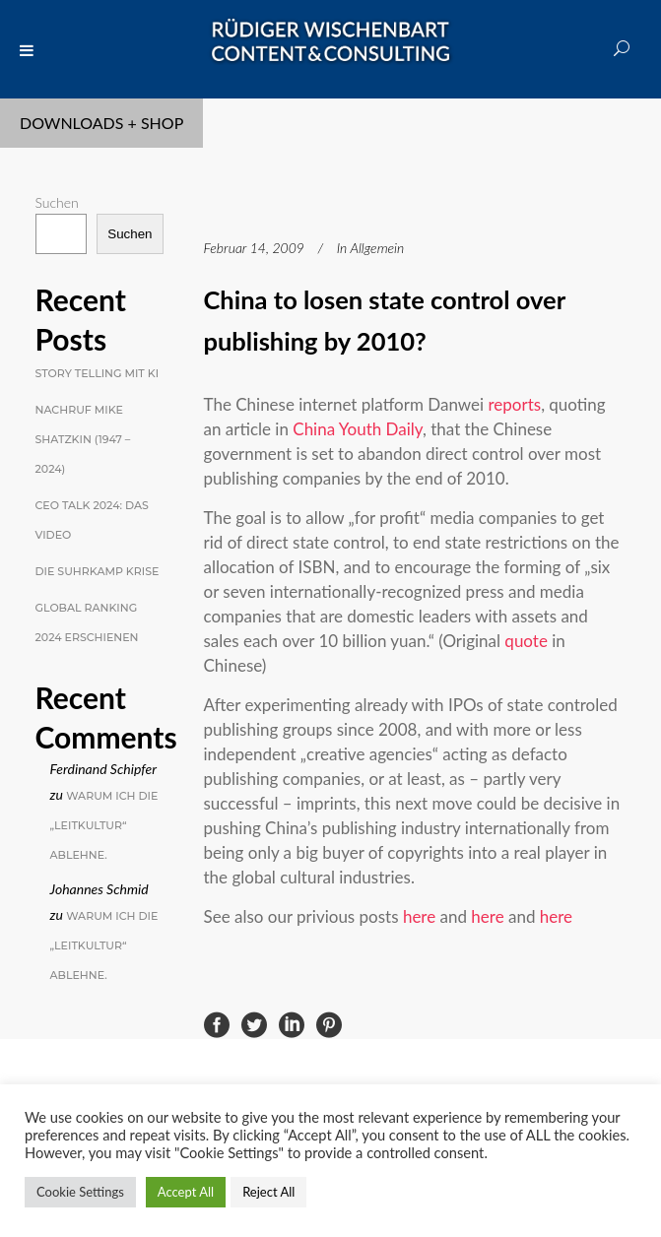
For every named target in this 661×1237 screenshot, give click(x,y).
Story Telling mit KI (97, 373)
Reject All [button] (268, 1192)
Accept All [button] (186, 1192)
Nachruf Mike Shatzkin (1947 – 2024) (83, 439)
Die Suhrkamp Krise (97, 571)
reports (515, 404)
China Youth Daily (358, 429)
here (419, 916)
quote (526, 640)
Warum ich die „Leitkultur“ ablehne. (104, 825)
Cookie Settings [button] (80, 1192)
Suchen (57, 202)
